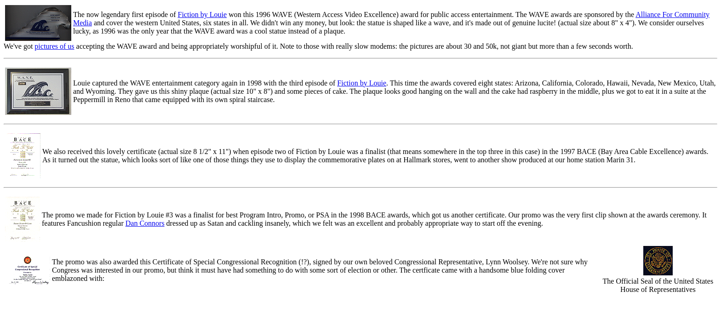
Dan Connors (145, 223)
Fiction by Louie (202, 14)
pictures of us (54, 46)
